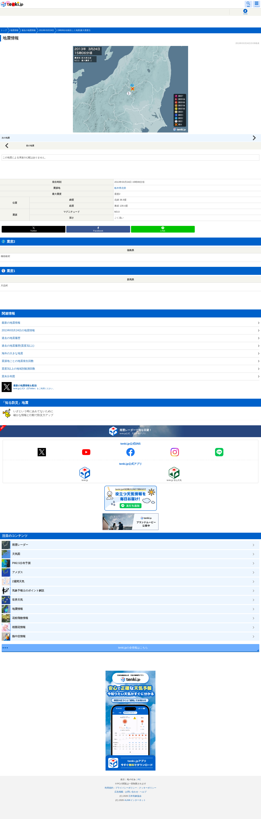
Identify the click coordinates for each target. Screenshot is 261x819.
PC (139, 779)
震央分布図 (8, 376)
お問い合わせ (131, 792)
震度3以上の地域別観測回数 (18, 368)
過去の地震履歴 (11, 338)
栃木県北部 (120, 188)
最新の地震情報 (11, 322)
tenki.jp (12, 4)
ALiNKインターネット (135, 800)
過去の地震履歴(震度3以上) (18, 345)
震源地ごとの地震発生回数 (18, 361)
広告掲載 (119, 792)
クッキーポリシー (147, 788)
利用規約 (109, 788)
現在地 (245, 14)
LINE (162, 231)
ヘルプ (143, 792)
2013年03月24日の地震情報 (18, 330)
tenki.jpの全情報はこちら (133, 647)
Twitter (33, 231)
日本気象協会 (135, 796)
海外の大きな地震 (12, 353)
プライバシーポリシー (126, 788)
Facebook (98, 231)
